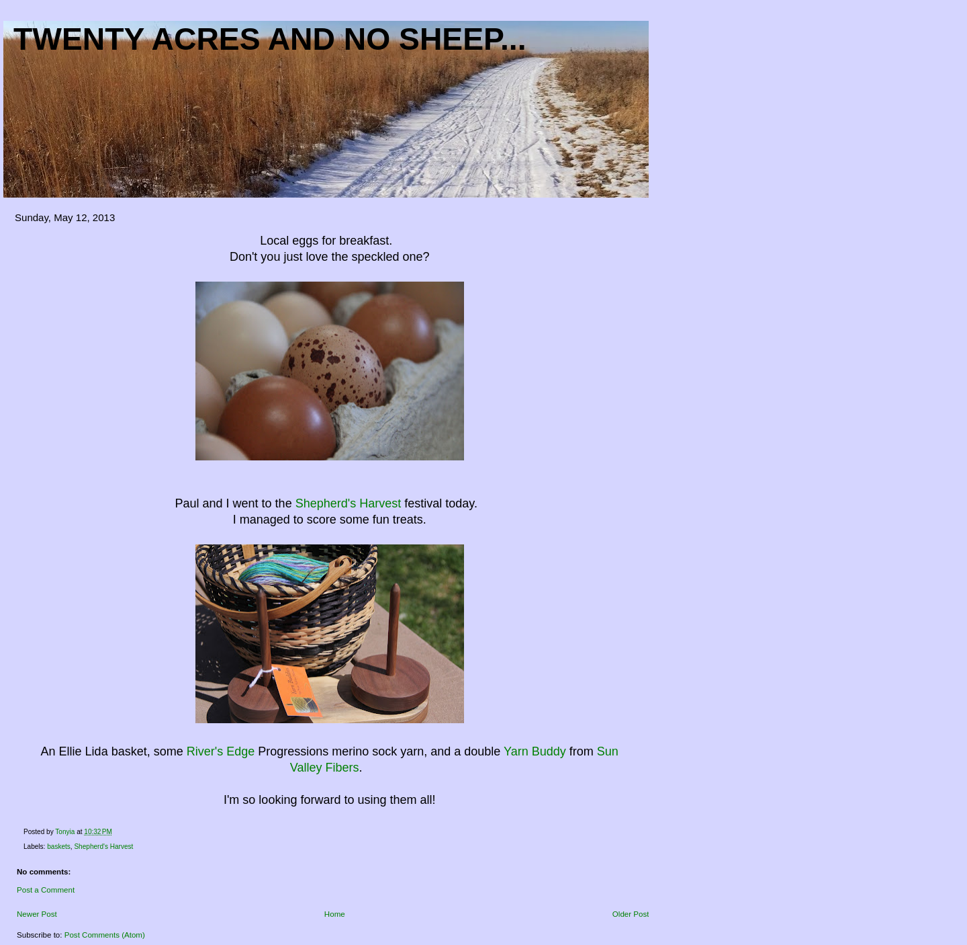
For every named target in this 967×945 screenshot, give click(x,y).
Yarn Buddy (535, 751)
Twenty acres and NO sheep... (269, 39)
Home (334, 914)
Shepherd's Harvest (348, 503)
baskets (59, 846)
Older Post (630, 914)
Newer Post (37, 914)
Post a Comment (46, 890)
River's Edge (221, 751)
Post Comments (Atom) (104, 935)
